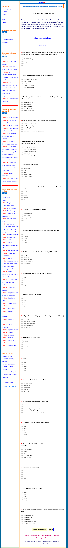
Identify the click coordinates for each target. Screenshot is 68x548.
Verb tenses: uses (10, 240)
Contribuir (5, 377)
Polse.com (56, 535)
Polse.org (39, 538)
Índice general (7, 9)
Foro (4, 34)
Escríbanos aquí (7, 356)
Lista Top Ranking (10, 386)
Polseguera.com (46, 535)
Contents (5, 195)
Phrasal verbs (9, 345)
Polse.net (46, 538)
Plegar (4, 32)
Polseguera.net (34, 535)
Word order (8, 335)
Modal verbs (9, 308)
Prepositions (9, 343)
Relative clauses (10, 303)
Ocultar (5, 22)
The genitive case (10, 250)
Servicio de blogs (8, 366)
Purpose (8, 332)
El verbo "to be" (10, 117)
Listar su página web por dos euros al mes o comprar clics (43, 6)
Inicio (10, 3)
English (5, 11)
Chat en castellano (8, 380)
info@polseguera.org (43, 543)
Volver (51, 529)
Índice (4, 59)
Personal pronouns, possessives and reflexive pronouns (10, 245)
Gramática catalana (8, 382)
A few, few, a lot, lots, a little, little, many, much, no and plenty (9, 282)
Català (4, 14)
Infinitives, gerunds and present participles (8, 313)
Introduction (6, 197)
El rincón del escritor (9, 364)
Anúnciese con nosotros (10, 374)
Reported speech (10, 329)
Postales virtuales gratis (10, 372)
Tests (4, 37)
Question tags (9, 211)
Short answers (9, 208)
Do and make (9, 306)
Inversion (8, 337)
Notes (4, 200)
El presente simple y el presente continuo (9, 136)
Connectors (8, 340)
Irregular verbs (9, 237)
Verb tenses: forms (10, 234)
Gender (7, 258)
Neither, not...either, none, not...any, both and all (10, 274)
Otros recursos (7, 45)
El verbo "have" (10, 125)
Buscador (5, 369)
